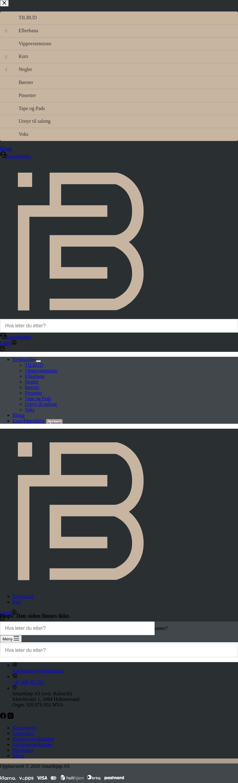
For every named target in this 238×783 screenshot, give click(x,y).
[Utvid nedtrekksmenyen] (38, 361)
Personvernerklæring (33, 738)
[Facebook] (3, 717)
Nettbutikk (24, 359)
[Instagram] (10, 717)
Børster (32, 387)
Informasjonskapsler (32, 744)
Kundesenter (15, 337)
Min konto (22, 750)
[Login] (8, 343)
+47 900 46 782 (28, 682)
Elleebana (34, 376)
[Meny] (11, 638)
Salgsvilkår (23, 733)
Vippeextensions (41, 370)
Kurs (17, 601)
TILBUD (34, 365)
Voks (30, 409)
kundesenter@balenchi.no (38, 670)
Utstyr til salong (41, 404)
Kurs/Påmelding (37, 420)
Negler (31, 381)
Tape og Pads (38, 398)
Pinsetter (33, 393)
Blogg (18, 415)
